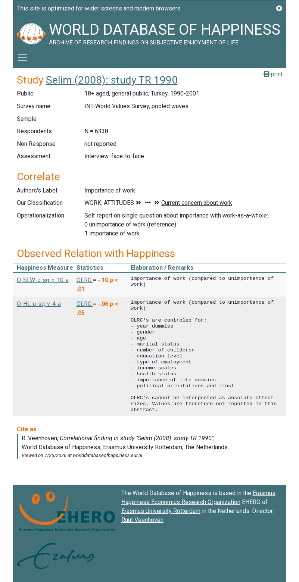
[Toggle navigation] (22, 58)
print (273, 74)
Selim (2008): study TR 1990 (112, 80)
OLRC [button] (85, 280)
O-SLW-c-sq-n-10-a (43, 280)
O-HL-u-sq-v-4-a (39, 303)
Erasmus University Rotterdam (160, 510)
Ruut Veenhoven (142, 519)
